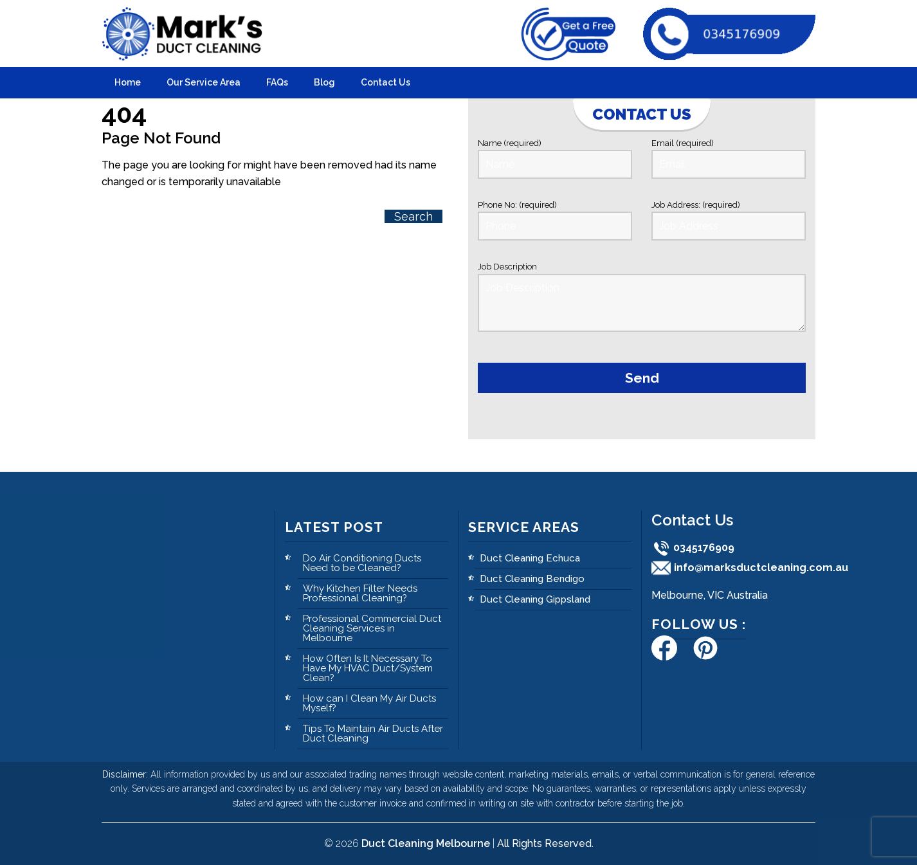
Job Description (642, 299)
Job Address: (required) (728, 220)
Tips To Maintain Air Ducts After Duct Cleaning (373, 733)
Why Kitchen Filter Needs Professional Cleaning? (360, 593)
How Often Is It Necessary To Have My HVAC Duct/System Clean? (368, 668)
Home (127, 82)
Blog (324, 82)
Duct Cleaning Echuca (530, 558)
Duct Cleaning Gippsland (535, 599)
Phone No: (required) (555, 220)
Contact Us (385, 82)
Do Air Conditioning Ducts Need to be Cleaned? (362, 563)
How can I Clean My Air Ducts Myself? (369, 703)
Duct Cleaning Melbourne (425, 843)
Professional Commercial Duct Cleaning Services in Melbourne (372, 628)
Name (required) (555, 158)
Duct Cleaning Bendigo (532, 579)
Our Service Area (204, 82)
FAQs (277, 82)
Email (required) (728, 158)
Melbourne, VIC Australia (709, 595)
